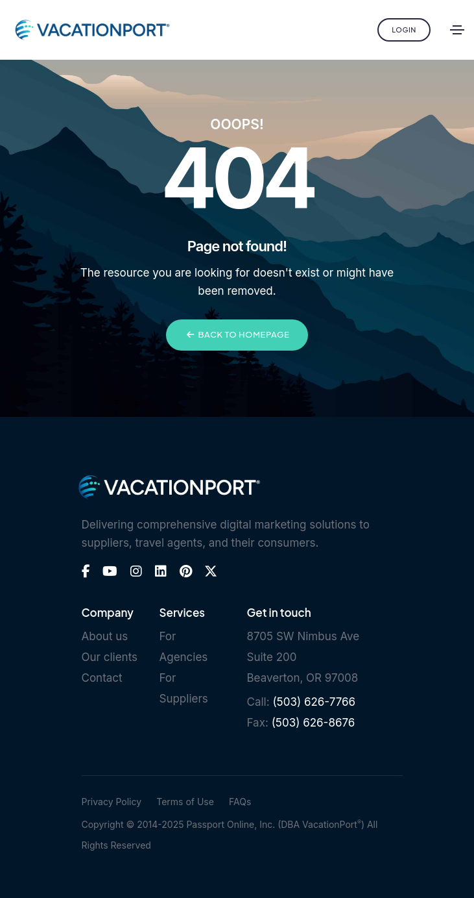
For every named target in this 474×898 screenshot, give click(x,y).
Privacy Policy (112, 801)
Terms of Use (185, 801)
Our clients (110, 657)
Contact (102, 677)
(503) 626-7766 (313, 701)
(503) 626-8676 (313, 722)
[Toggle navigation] (457, 29)
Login (404, 29)
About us (105, 636)
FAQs (240, 801)
